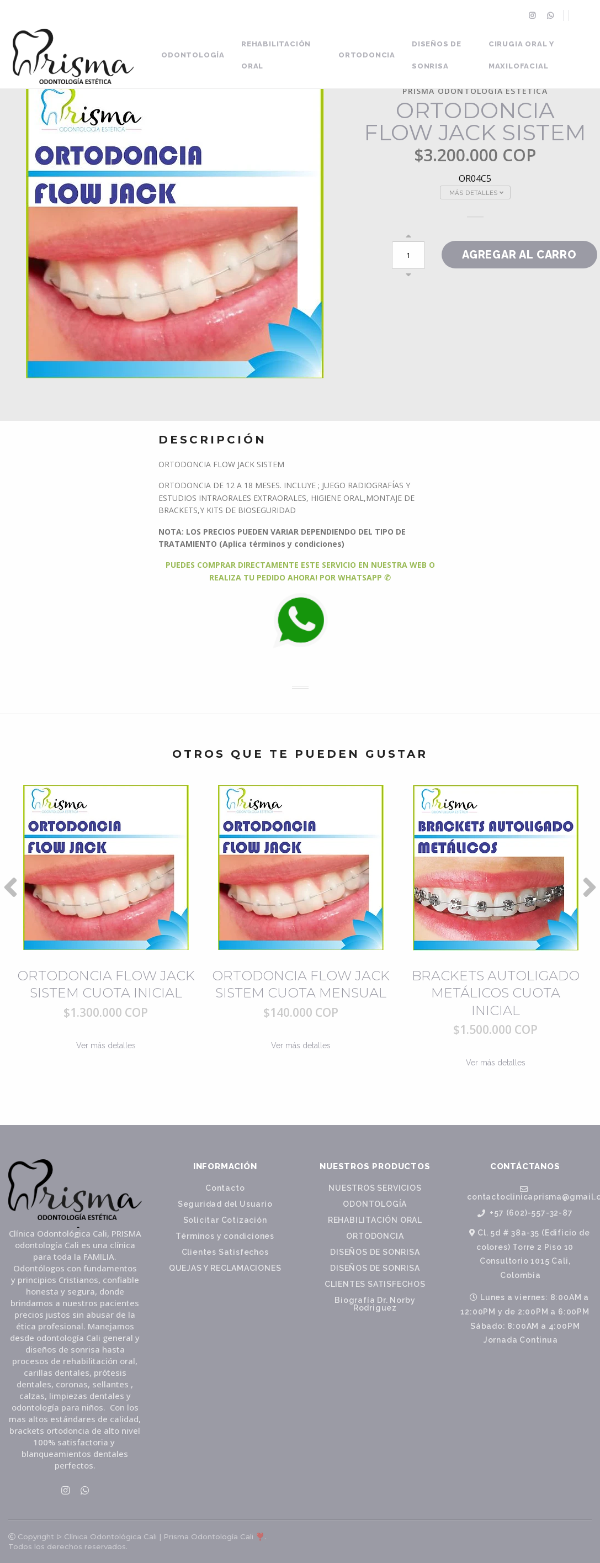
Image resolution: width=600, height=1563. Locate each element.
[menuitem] (533, 15)
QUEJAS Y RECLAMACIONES (225, 1268)
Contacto (225, 1188)
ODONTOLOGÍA (193, 55)
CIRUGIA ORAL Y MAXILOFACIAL (521, 55)
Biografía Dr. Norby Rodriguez (374, 1304)
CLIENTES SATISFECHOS (375, 1284)
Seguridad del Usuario (225, 1204)
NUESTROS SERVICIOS (374, 1188)
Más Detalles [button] (476, 193)
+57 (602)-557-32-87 (525, 1213)
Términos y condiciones (225, 1236)
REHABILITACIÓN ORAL (276, 55)
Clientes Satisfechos (225, 1252)
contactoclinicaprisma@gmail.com (529, 1193)
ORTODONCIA (366, 55)
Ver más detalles (106, 1045)
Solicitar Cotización (225, 1220)
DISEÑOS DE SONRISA (436, 55)
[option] (105, 942)
